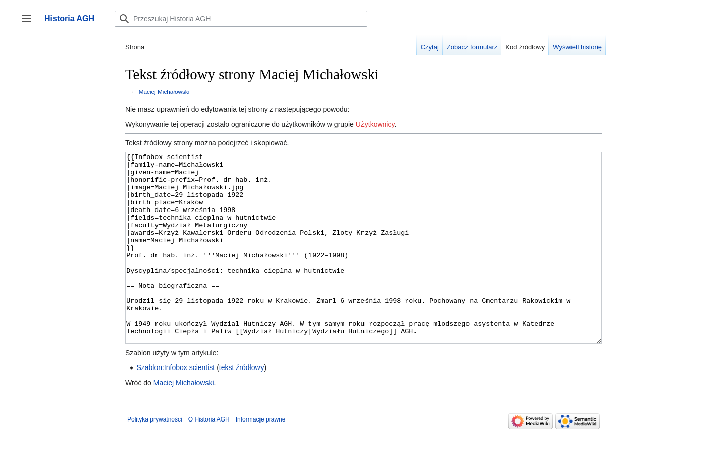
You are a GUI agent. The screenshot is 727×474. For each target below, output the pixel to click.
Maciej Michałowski (164, 91)
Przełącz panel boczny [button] (30, 23)
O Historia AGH (209, 457)
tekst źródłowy (241, 405)
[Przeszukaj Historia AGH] (241, 19)
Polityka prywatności (154, 457)
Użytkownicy (375, 124)
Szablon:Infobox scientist (175, 405)
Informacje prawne (261, 457)
